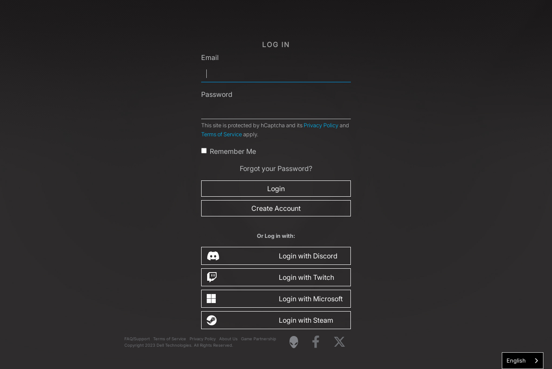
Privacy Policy (321, 125)
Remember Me (233, 151)
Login (276, 188)
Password (216, 94)
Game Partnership (258, 338)
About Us (228, 338)
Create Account (276, 208)
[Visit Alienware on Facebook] (315, 342)
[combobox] (522, 360)
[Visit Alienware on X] (339, 342)
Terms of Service (221, 134)
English (516, 360)
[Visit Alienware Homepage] (294, 342)
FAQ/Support (137, 338)
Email (210, 57)
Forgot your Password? (276, 168)
